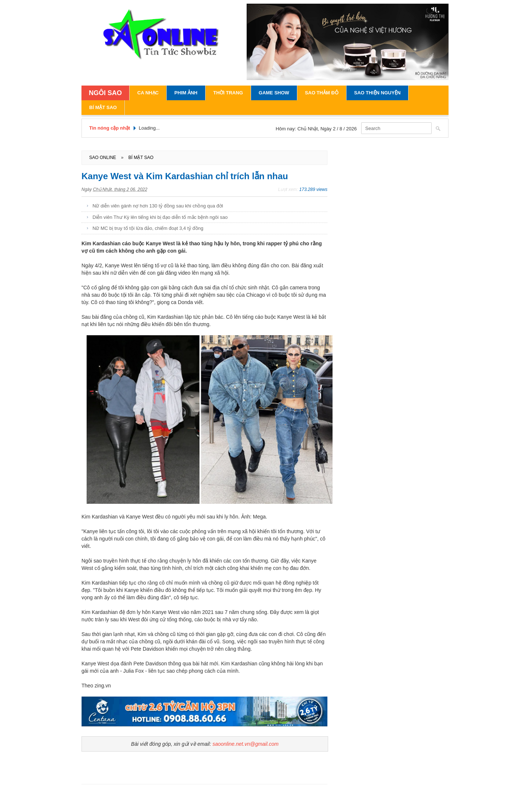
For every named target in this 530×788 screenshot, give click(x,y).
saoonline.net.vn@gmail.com (246, 744)
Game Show (274, 92)
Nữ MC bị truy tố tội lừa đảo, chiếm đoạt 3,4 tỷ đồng (147, 228)
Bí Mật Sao (103, 107)
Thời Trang (228, 92)
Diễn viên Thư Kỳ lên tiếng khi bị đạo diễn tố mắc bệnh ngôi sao (160, 217)
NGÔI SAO (105, 93)
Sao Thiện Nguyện (377, 92)
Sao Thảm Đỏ (321, 92)
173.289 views (313, 189)
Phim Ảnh (185, 92)
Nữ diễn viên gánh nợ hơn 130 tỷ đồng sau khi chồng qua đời (157, 206)
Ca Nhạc (148, 92)
